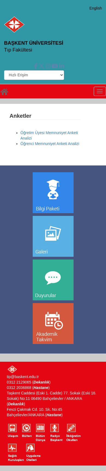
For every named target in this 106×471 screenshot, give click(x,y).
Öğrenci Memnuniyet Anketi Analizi (49, 143)
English (95, 8)
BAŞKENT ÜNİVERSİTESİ (33, 43)
